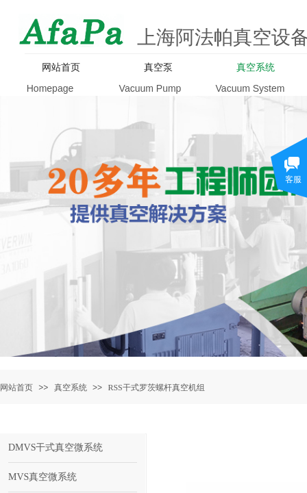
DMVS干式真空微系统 (55, 447)
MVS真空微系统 (42, 477)
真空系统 (70, 387)
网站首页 (16, 387)
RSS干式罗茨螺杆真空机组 (156, 387)
